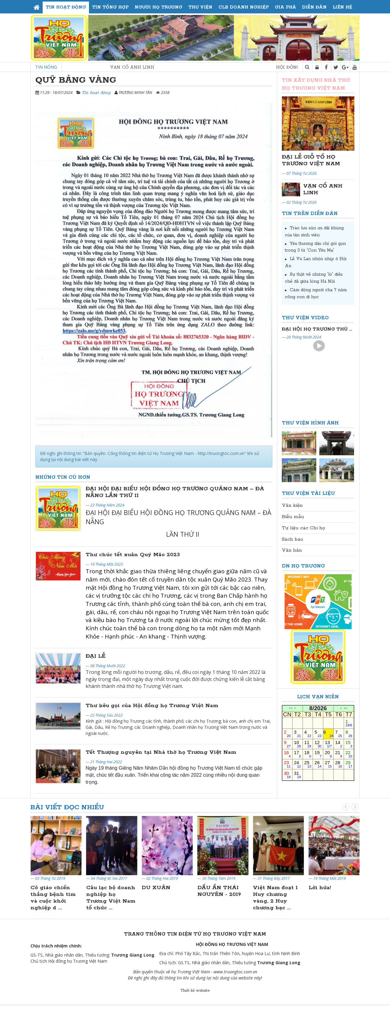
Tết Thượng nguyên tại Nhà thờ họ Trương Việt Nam (161, 752)
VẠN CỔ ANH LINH (143, 67)
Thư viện (200, 7)
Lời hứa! (320, 887)
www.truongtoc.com (233, 972)
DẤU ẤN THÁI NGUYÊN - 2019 (219, 891)
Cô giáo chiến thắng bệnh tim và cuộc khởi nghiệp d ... (53, 897)
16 (287, 754)
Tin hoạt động (66, 7)
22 (349, 754)
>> (345, 709)
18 (307, 754)
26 (317, 764)
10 (297, 744)
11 (307, 744)
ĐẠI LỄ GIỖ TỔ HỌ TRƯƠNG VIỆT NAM (311, 160)
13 (328, 744)
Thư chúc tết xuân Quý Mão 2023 (133, 554)
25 (307, 764)
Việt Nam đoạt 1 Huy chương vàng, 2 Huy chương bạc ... (275, 897)
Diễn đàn (314, 7)
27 (328, 764)
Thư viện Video (305, 318)
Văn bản (292, 550)
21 (338, 754)
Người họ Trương (158, 7)
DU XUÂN (156, 887)
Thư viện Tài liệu (308, 493)
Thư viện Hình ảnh (310, 423)
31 (297, 775)
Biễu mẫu (293, 517)
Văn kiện (292, 505)
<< (290, 709)
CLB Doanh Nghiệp (243, 7)
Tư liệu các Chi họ (303, 528)
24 (297, 764)
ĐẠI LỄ (95, 656)
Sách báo (292, 539)
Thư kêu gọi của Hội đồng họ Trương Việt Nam (152, 705)
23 (287, 764)
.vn (254, 972)
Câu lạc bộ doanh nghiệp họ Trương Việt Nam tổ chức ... (110, 897)
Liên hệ (342, 7)
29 (349, 764)
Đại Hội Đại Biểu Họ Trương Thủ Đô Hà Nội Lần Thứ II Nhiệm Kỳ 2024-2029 (318, 329)
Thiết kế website (195, 990)
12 (317, 744)
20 (328, 754)
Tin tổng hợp (110, 7)
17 (297, 754)
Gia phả (285, 7)
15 (349, 744)
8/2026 (318, 708)
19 (317, 754)
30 (287, 775)
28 (338, 764)
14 (338, 744)
